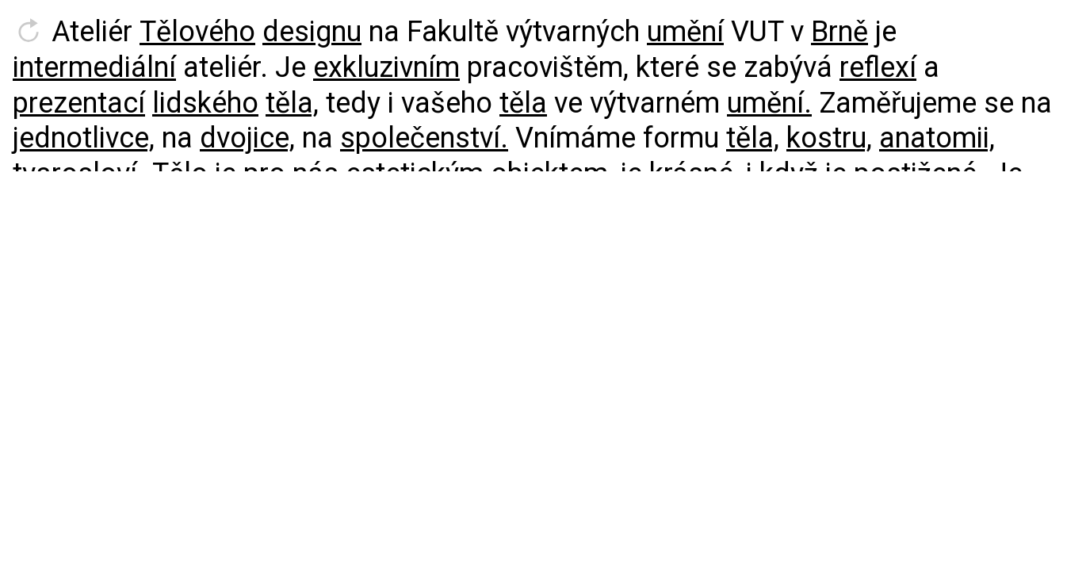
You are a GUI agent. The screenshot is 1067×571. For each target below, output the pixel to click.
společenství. (424, 138)
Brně (839, 31)
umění (685, 31)
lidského (205, 103)
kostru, (829, 138)
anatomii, (937, 138)
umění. (769, 103)
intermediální (94, 67)
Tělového (197, 31)
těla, (292, 103)
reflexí (877, 67)
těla (523, 103)
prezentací (79, 103)
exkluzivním (386, 67)
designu (311, 31)
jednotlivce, (84, 138)
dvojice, (247, 138)
